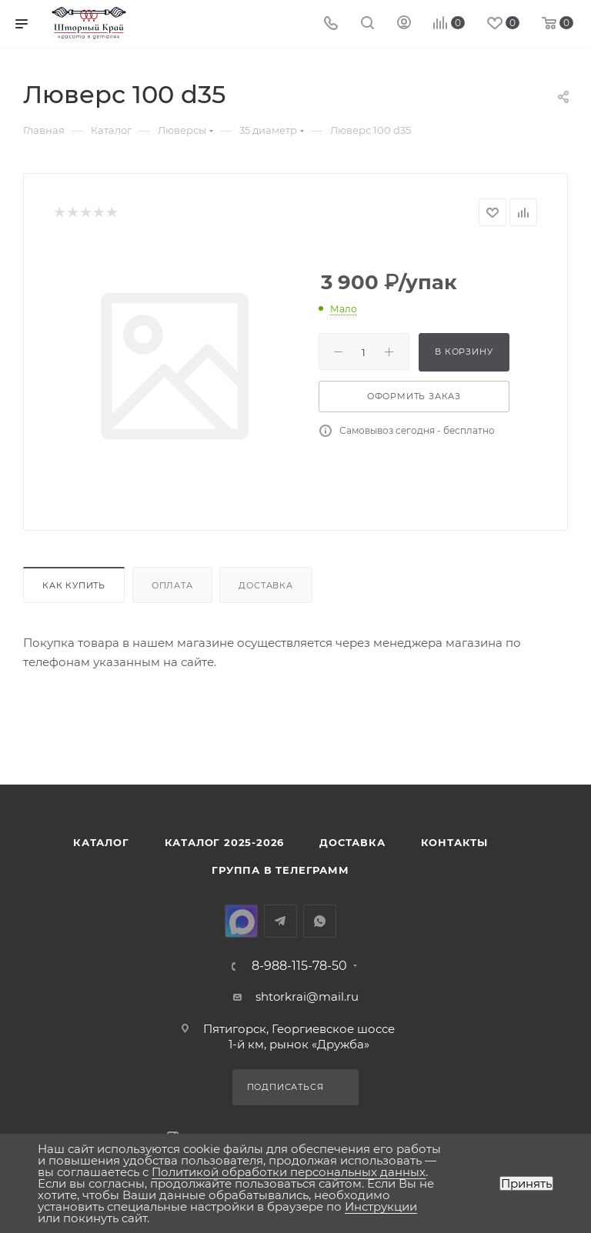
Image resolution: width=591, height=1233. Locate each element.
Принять (526, 1183)
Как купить (73, 585)
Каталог (101, 842)
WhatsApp (319, 921)
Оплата (172, 585)
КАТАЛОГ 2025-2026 (225, 842)
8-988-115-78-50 (299, 966)
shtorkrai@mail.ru (307, 996)
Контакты (454, 842)
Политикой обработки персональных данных (289, 1172)
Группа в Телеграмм (280, 870)
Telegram (280, 921)
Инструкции (381, 1206)
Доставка (265, 585)
